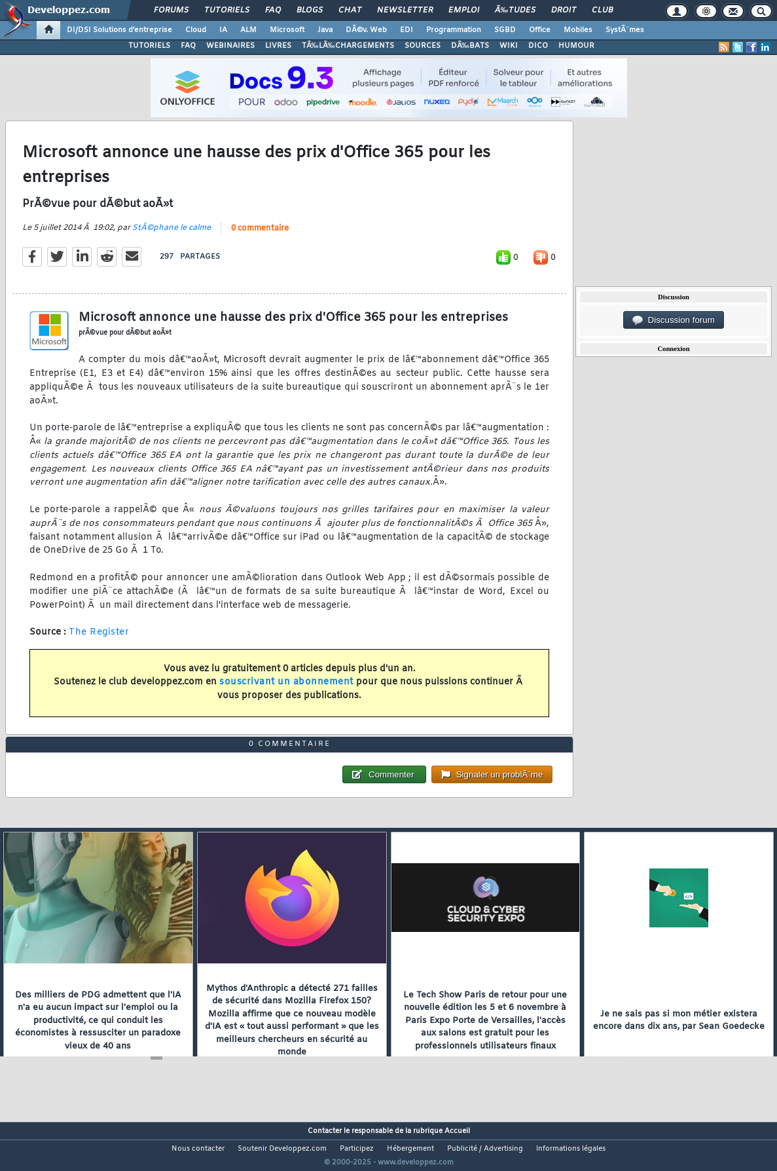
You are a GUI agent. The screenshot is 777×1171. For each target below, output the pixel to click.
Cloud (195, 30)
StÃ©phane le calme (171, 236)
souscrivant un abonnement (286, 690)
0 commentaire (260, 236)
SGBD (505, 30)
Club (602, 10)
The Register (99, 641)
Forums (171, 10)
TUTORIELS (149, 45)
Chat (350, 10)
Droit (563, 10)
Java (325, 30)
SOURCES (423, 45)
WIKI (508, 45)
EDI (406, 30)
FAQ (273, 10)
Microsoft (287, 30)
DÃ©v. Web (366, 30)
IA (223, 30)
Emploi (463, 10)
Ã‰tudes (515, 10)
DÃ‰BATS (470, 45)
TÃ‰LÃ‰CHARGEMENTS (348, 45)
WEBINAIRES (230, 45)
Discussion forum (673, 320)
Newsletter (405, 10)
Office (540, 30)
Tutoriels (227, 10)
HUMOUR (576, 45)
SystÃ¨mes (624, 30)
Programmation (453, 30)
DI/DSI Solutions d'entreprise (119, 30)
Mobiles (578, 30)
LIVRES (278, 45)
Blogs (309, 10)
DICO (538, 45)
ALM (248, 30)
